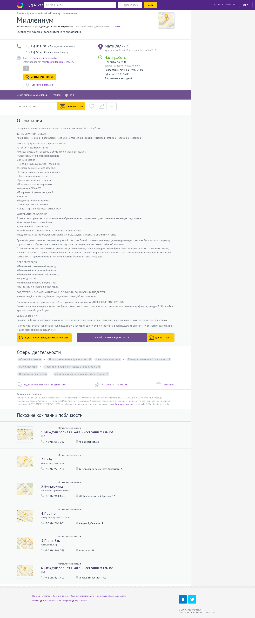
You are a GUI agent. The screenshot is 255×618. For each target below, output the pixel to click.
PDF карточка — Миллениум (111, 385)
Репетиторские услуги (108, 359)
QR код (69, 95)
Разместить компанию (224, 4)
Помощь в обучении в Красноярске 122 (149, 359)
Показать (116, 26)
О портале (47, 596)
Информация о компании (32, 95)
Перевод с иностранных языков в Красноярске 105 (72, 366)
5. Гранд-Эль (50, 540)
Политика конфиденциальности (111, 596)
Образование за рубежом (33, 374)
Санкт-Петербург (64, 600)
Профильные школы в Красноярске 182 (70, 359)
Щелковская (49, 600)
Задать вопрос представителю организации (41, 385)
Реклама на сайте (61, 596)
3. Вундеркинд (52, 486)
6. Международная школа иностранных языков (77, 568)
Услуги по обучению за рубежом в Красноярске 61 (81, 374)
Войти (246, 4)
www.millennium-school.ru (43, 58)
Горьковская (81, 600)
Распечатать (165, 385)
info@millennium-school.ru (59, 61)
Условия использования (82, 596)
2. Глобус (47, 459)
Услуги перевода (28, 366)
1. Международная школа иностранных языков (77, 432)
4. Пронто (48, 513)
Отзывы (56, 95)
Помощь (36, 596)
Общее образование (30, 359)
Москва (36, 600)
